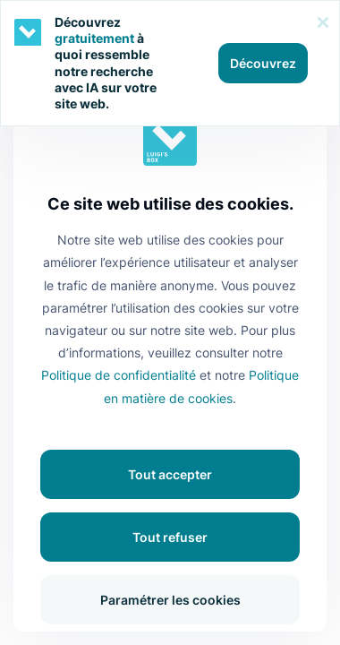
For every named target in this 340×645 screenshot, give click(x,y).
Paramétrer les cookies (170, 599)
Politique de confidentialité (118, 375)
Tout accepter (170, 474)
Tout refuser (170, 537)
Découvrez (263, 63)
